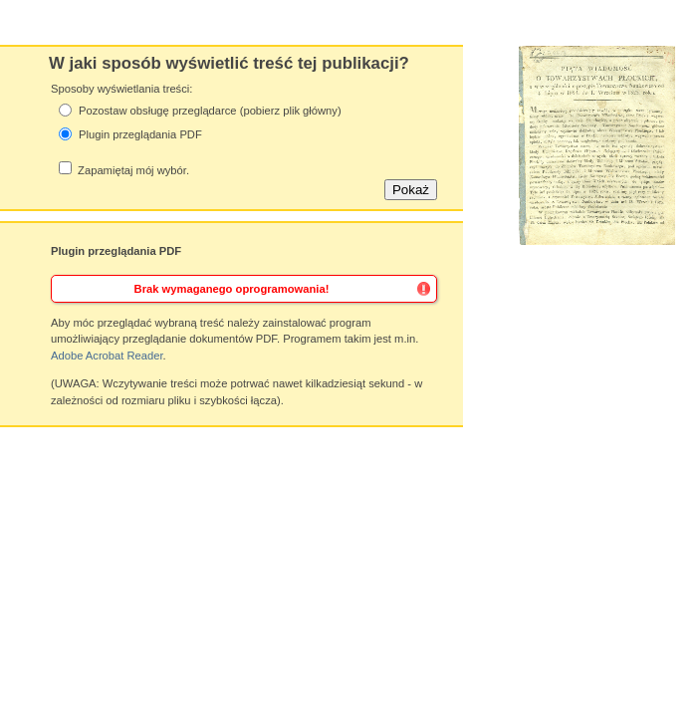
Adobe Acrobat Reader (107, 355)
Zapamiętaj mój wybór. (133, 170)
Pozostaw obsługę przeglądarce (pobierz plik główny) (210, 111)
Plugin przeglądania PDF (140, 134)
